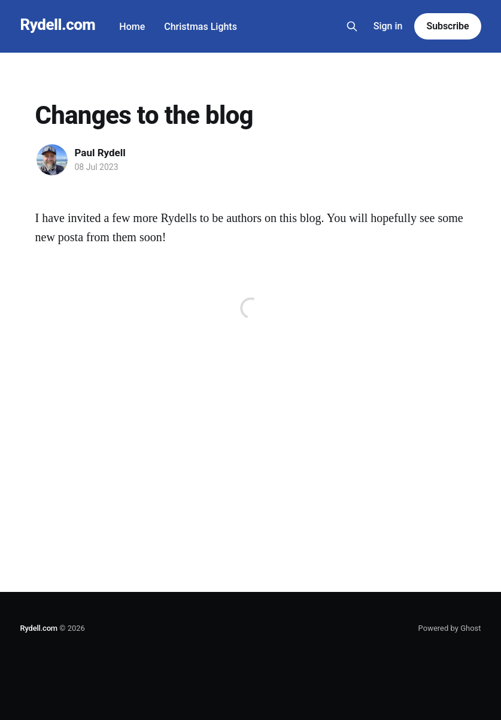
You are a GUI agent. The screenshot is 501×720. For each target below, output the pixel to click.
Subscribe (447, 26)
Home (132, 26)
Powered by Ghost (449, 628)
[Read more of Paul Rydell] (52, 160)
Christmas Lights (200, 26)
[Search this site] (352, 26)
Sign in (388, 26)
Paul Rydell (100, 153)
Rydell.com (57, 25)
